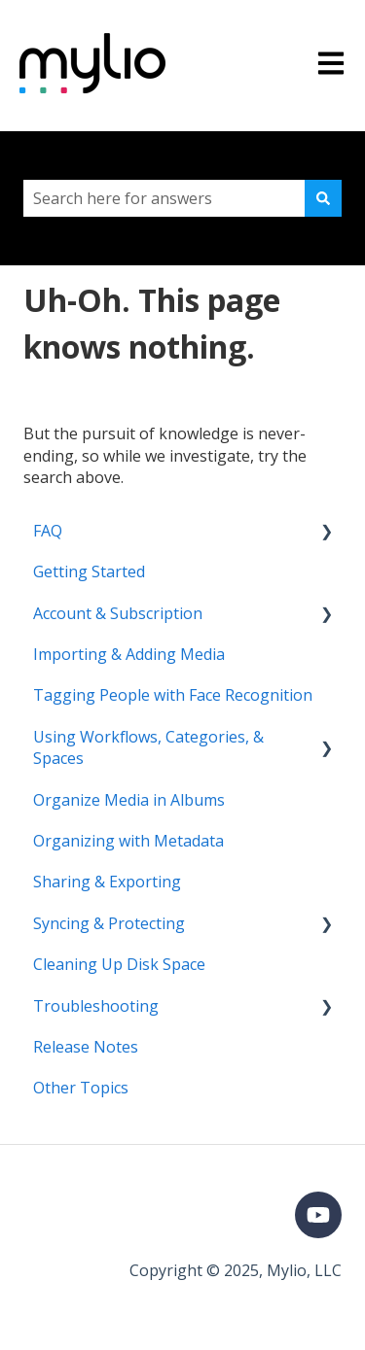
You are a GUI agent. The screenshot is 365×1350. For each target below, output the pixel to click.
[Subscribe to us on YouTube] (318, 1215)
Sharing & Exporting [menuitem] (107, 881)
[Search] (323, 198)
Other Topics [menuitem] (80, 1087)
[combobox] (164, 198)
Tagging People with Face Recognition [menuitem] (172, 695)
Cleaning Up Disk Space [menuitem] (119, 964)
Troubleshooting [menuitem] (96, 1006)
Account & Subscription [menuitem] (117, 613)
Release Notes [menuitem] (85, 1046)
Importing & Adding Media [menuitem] (129, 654)
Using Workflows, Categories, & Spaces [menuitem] (148, 747)
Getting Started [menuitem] (89, 571)
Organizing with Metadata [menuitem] (128, 840)
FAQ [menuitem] (47, 530)
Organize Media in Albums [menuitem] (129, 800)
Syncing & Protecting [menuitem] (109, 923)
